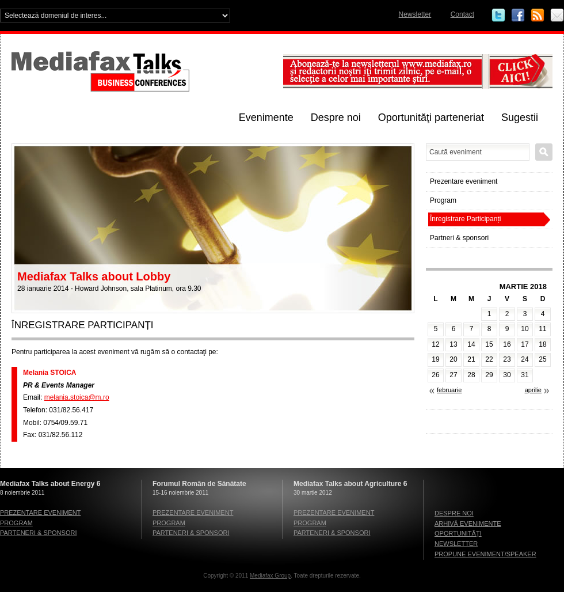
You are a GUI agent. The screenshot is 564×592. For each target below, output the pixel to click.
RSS (537, 15)
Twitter (498, 15)
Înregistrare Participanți (465, 219)
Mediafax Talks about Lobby (93, 276)
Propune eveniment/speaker (485, 554)
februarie (449, 389)
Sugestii (519, 117)
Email (557, 15)
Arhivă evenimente (468, 523)
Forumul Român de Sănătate (199, 484)
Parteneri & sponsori (38, 532)
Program (443, 200)
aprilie (533, 389)
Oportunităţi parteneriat (431, 117)
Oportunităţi (458, 533)
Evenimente (266, 117)
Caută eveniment (543, 152)
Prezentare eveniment (463, 181)
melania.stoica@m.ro (76, 397)
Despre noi (336, 117)
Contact (462, 14)
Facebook (518, 15)
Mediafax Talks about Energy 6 (50, 484)
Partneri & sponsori (459, 238)
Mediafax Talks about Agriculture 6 (350, 484)
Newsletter (415, 14)
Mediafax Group (270, 575)
